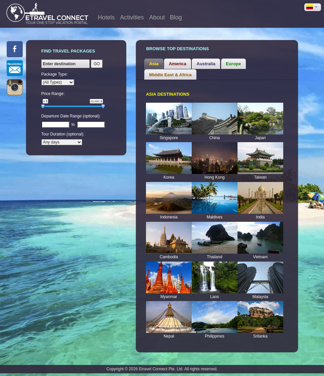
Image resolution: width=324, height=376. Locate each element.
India (260, 217)
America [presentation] (177, 63)
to (73, 124)
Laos (214, 296)
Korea (168, 177)
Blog (176, 17)
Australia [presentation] (206, 63)
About (157, 17)
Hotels (106, 17)
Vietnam (260, 257)
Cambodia (169, 257)
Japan (260, 137)
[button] (312, 7)
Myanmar (168, 296)
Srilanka (260, 336)
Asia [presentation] (154, 63)
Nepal (169, 336)
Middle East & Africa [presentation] (170, 74)
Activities (132, 17)
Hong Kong (214, 177)
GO (97, 64)
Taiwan (260, 177)
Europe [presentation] (233, 63)
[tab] (153, 64)
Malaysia (260, 296)
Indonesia (168, 217)
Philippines (214, 336)
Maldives (214, 217)
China (214, 137)
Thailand (214, 257)
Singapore (169, 137)
